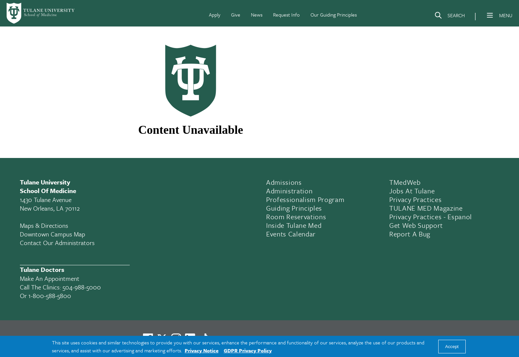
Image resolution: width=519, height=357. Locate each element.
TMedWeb (405, 182)
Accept (452, 346)
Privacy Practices (415, 199)
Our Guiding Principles (333, 14)
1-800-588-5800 (49, 295)
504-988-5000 (82, 286)
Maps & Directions (44, 225)
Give (235, 14)
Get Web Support (416, 225)
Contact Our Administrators (57, 242)
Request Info (286, 14)
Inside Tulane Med (293, 225)
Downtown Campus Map (52, 234)
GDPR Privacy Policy (248, 350)
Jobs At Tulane (412, 191)
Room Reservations (296, 217)
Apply (214, 14)
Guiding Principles (294, 208)
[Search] (449, 16)
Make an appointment (49, 278)
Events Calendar (291, 234)
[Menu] (490, 15)
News (256, 14)
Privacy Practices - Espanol (430, 217)
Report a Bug (409, 234)
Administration (289, 191)
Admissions (284, 182)
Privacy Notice (201, 350)
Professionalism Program (305, 199)
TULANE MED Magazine (426, 208)
